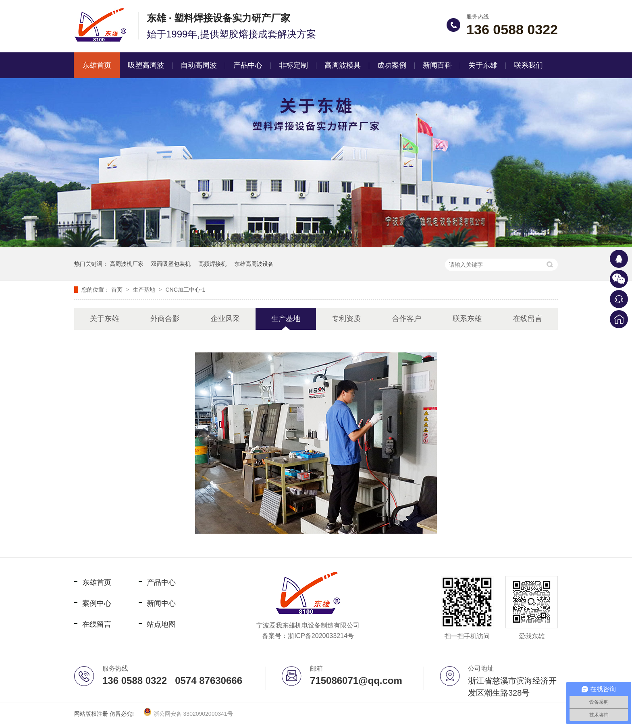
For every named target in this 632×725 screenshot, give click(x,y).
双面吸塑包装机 (171, 264)
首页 (117, 289)
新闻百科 (437, 65)
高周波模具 (342, 65)
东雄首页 (96, 65)
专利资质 (346, 319)
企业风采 (225, 319)
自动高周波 (199, 65)
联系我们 (528, 65)
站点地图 (161, 624)
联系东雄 (467, 319)
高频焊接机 (212, 264)
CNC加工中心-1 (185, 289)
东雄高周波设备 (254, 264)
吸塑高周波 (146, 65)
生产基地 (145, 289)
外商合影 (164, 319)
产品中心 (247, 65)
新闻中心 (161, 603)
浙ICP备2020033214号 (321, 635)
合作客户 (406, 319)
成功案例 (391, 65)
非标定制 (293, 65)
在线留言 (527, 319)
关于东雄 (482, 65)
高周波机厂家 (126, 264)
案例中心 (96, 603)
